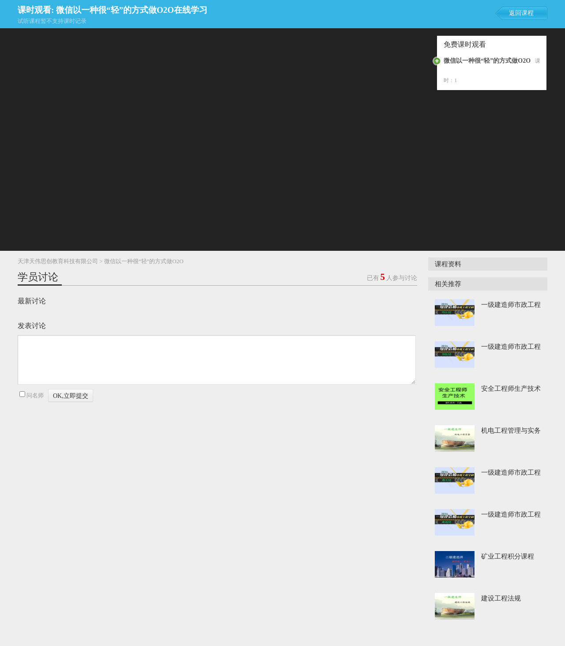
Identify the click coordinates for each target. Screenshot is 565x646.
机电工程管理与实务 (511, 430)
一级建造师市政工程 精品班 (511, 305)
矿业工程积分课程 (507, 556)
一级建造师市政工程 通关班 (511, 473)
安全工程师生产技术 (511, 388)
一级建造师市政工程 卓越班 (511, 515)
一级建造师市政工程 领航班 (511, 347)
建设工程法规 (501, 598)
